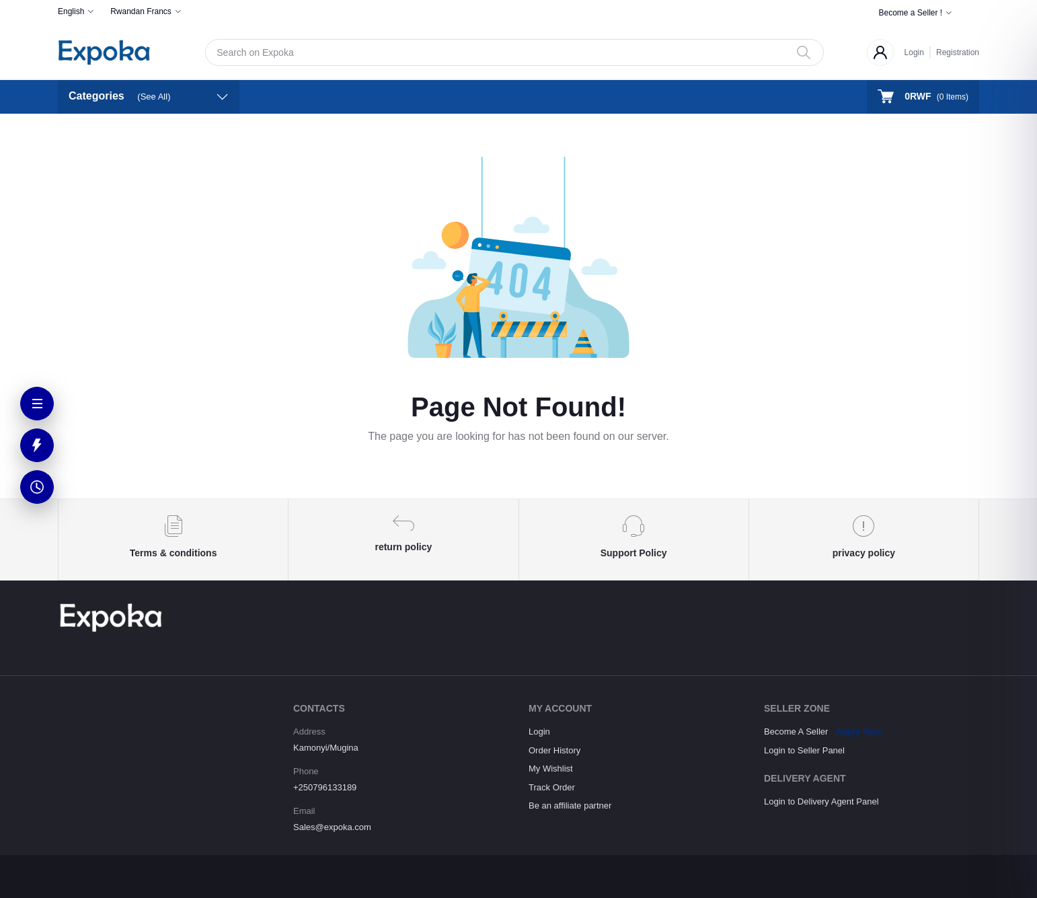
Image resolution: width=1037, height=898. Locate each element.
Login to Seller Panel (804, 750)
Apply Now (858, 731)
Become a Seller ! (910, 12)
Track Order (552, 787)
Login (914, 52)
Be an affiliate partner (570, 805)
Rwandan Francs (140, 11)
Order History (554, 750)
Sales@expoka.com (332, 827)
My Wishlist (551, 768)
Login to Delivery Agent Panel (821, 801)
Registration (957, 52)
